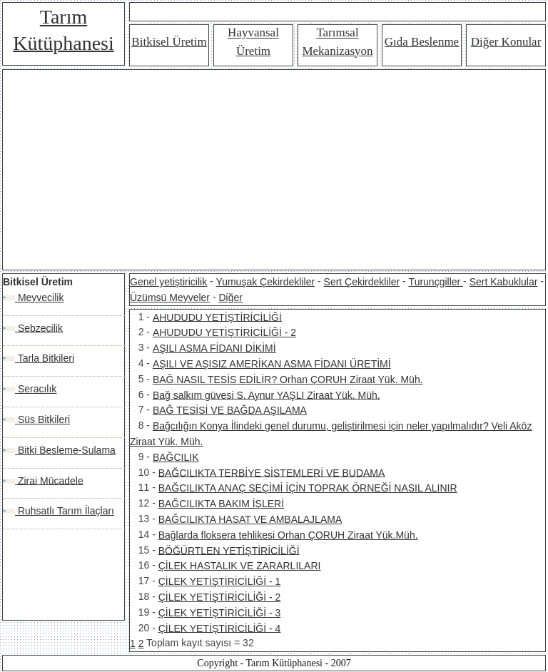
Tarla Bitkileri (44, 358)
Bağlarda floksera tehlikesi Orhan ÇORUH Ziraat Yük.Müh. (288, 535)
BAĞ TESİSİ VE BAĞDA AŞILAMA (230, 410)
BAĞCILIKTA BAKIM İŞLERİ (221, 503)
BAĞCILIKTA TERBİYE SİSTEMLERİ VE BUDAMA (271, 472)
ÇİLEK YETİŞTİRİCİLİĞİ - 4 (219, 627)
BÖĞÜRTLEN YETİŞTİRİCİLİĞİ (229, 550)
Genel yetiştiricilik (168, 281)
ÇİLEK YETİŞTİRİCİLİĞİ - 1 (219, 581)
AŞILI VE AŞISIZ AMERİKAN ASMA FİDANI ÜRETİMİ (272, 364)
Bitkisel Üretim (168, 42)
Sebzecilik (39, 327)
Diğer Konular (506, 42)
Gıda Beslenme (422, 42)
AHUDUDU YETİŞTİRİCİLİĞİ (217, 316)
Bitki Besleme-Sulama (65, 450)
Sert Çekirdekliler (362, 281)
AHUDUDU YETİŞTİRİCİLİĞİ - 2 (224, 332)
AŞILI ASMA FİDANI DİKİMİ (214, 348)
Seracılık (35, 388)
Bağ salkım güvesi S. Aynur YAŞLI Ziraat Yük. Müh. (266, 394)
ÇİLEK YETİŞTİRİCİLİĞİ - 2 (219, 597)
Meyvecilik (39, 297)
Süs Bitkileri (42, 419)
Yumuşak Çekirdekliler (265, 281)
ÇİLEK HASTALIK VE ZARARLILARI (239, 565)
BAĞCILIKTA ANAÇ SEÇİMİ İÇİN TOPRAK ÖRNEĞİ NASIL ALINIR (307, 488)
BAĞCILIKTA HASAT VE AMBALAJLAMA (250, 519)
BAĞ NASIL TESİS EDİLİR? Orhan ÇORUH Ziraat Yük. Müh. (288, 379)
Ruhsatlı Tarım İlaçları (64, 510)
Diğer (230, 297)
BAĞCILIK (176, 457)
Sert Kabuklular (504, 281)
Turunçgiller (436, 281)
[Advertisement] (274, 170)
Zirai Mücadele (49, 480)
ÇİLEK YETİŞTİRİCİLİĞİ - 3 (219, 612)
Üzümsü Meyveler (170, 297)
